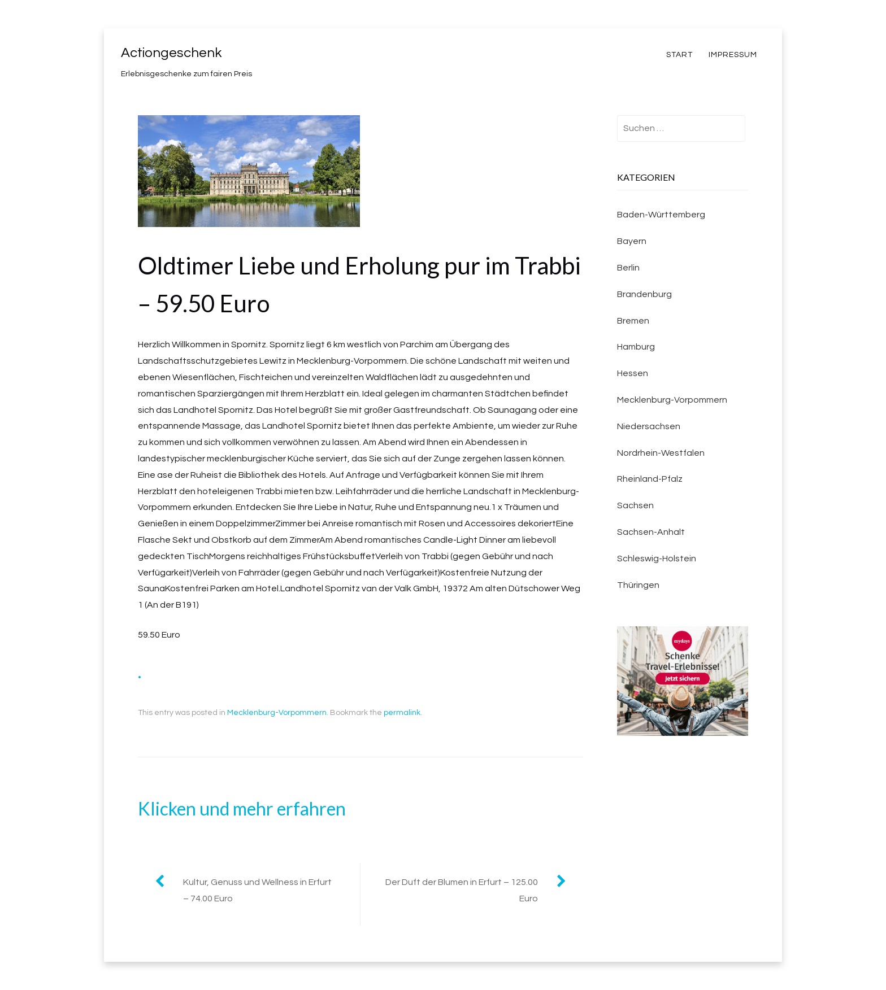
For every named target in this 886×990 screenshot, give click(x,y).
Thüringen (638, 585)
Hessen (632, 373)
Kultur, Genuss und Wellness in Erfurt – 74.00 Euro (257, 890)
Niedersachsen (648, 426)
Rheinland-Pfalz (650, 478)
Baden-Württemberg (661, 214)
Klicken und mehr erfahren (242, 808)
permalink (402, 713)
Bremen (633, 320)
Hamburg (636, 346)
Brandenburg (644, 294)
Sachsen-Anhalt (651, 532)
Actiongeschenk (171, 53)
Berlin (628, 267)
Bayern (631, 241)
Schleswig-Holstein (656, 558)
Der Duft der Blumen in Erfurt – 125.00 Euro (461, 890)
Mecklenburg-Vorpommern (277, 713)
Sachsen (635, 505)
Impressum (733, 55)
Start (679, 55)
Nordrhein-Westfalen (661, 452)
